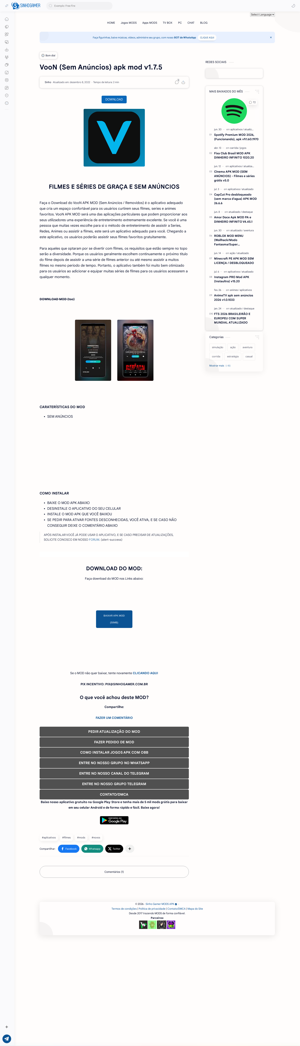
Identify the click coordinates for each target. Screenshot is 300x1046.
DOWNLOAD (114, 99)
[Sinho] (48, 82)
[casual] (249, 356)
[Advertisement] (114, 624)
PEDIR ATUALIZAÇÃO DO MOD (114, 785)
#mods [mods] (81, 891)
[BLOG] (203, 22)
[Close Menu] (271, 37)
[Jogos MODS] (129, 22)
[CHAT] (191, 22)
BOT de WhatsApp (185, 37)
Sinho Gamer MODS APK (161, 1011)
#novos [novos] (96, 891)
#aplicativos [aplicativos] (49, 891)
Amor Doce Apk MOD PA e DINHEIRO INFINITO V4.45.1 (233, 219)
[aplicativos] (237, 129)
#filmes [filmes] (66, 891)
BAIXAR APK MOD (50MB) (114, 672)
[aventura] (249, 230)
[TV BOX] (167, 22)
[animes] (234, 290)
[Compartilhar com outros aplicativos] (129, 902)
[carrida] (234, 148)
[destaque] (247, 212)
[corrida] (216, 356)
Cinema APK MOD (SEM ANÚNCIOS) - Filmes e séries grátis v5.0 (234, 176)
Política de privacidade (152, 1015)
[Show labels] (220, 366)
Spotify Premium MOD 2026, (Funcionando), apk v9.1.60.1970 (236, 137)
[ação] (233, 253)
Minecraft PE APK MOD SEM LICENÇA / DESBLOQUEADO (234, 261)
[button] (293, 6)
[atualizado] (250, 129)
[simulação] (217, 347)
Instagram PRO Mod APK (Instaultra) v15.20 (231, 279)
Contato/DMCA (176, 1015)
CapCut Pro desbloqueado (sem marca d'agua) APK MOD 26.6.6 (235, 199)
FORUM (94, 539)
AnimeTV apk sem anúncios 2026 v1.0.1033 (233, 298)
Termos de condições (124, 1015)
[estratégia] (232, 356)
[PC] (180, 22)
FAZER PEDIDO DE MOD (114, 796)
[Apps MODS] (149, 22)
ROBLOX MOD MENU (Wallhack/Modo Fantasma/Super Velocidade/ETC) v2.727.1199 (234, 240)
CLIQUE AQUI (207, 37)
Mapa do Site (195, 1015)
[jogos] (243, 148)
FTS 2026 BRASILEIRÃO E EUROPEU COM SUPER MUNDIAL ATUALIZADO (232, 318)
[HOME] (111, 22)
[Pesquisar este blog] (79, 6)
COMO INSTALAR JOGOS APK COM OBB (114, 806)
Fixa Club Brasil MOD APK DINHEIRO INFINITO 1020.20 (234, 155)
